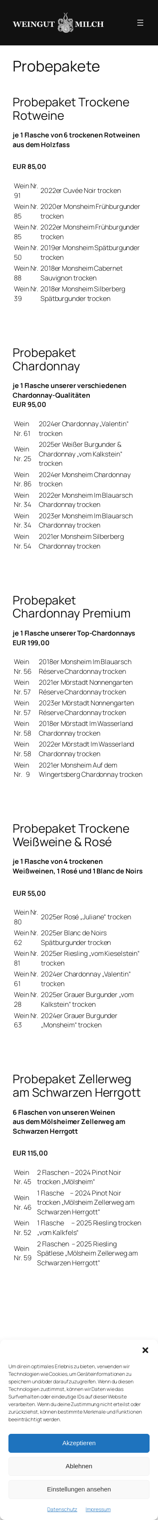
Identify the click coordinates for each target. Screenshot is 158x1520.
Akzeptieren (79, 1442)
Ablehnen (79, 1466)
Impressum (98, 1509)
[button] (145, 1350)
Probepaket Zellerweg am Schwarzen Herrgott (77, 1085)
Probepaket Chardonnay (46, 359)
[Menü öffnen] (140, 23)
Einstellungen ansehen (79, 1489)
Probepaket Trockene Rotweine (71, 108)
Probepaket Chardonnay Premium (72, 607)
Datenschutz (62, 1509)
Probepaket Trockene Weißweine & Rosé (71, 835)
